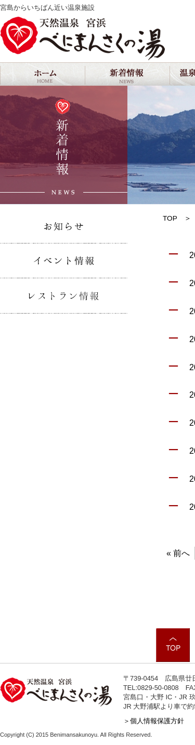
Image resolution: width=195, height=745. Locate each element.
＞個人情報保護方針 (153, 721)
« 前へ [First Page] (178, 553)
